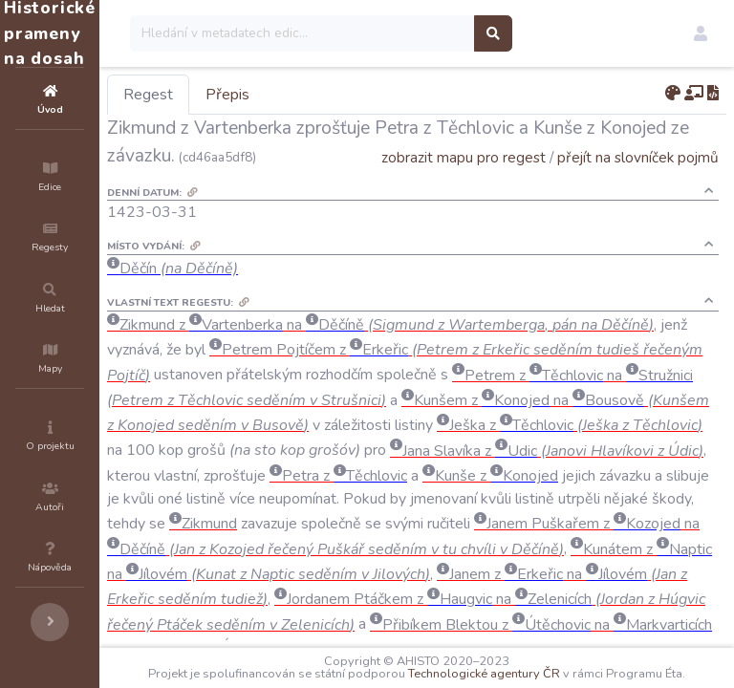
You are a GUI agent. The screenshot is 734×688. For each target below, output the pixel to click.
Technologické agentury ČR (582, 661)
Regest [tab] (263, 94)
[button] (700, 33)
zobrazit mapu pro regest (463, 185)
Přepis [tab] (342, 94)
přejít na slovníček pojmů (638, 185)
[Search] (417, 33)
